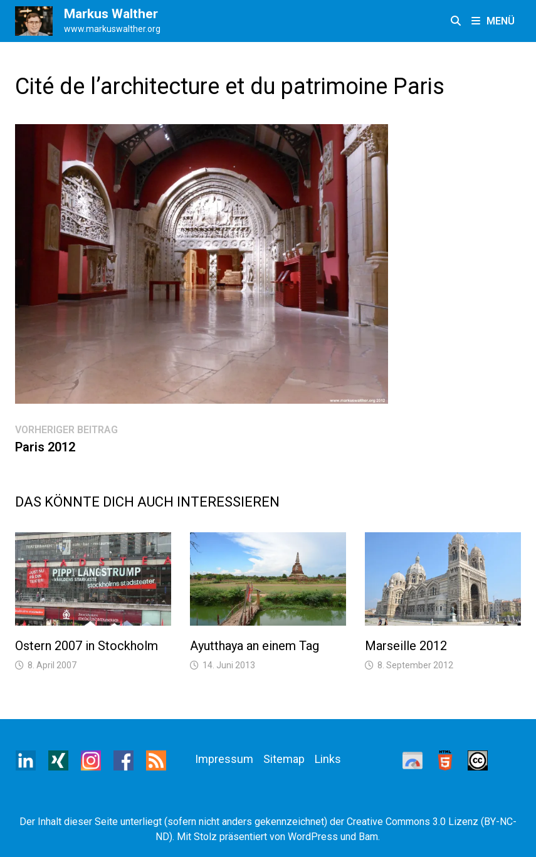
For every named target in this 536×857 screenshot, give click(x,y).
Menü (493, 21)
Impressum (224, 758)
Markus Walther (111, 13)
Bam (368, 837)
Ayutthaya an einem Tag (254, 645)
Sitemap (284, 758)
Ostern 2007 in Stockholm (86, 645)
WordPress (313, 837)
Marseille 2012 (406, 645)
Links (328, 758)
